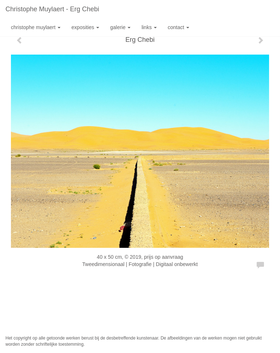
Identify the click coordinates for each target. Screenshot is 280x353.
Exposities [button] (85, 27)
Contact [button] (178, 27)
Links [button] (149, 27)
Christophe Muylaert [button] (36, 27)
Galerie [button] (120, 27)
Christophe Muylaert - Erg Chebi (52, 9)
